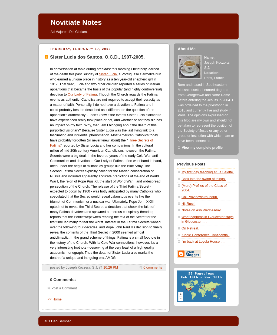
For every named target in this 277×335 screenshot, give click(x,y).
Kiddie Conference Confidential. (205, 235)
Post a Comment (64, 288)
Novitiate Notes (76, 22)
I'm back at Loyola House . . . (203, 241)
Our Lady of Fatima (82, 94)
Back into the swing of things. (204, 179)
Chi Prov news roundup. (200, 197)
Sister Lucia (108, 74)
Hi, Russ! (188, 204)
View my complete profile (202, 148)
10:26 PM (110, 267)
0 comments (152, 267)
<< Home (55, 299)
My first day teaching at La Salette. (208, 172)
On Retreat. (190, 228)
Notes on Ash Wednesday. (201, 210)
